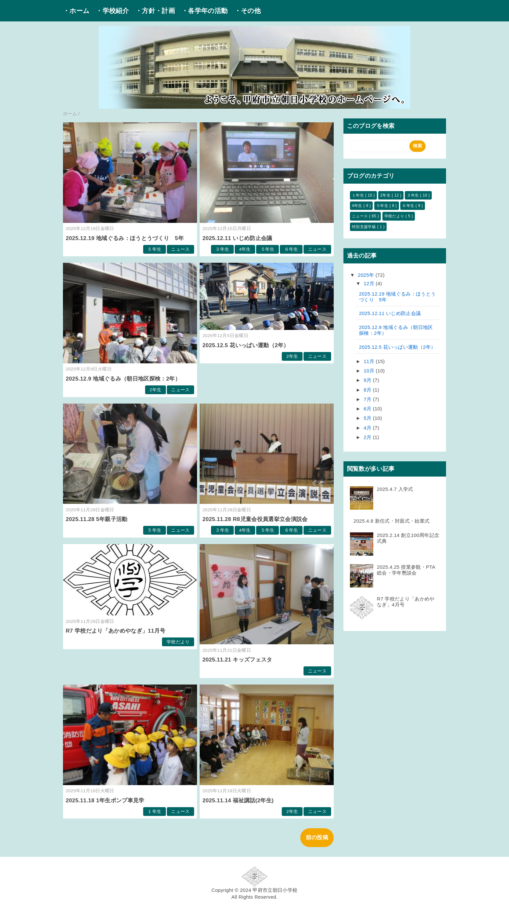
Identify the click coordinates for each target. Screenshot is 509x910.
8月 (368, 390)
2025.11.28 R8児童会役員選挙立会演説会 (255, 519)
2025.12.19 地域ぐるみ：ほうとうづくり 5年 (125, 238)
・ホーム (76, 10)
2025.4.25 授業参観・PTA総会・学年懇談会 (406, 570)
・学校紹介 (112, 10)
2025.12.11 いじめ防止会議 (237, 238)
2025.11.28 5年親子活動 (97, 519)
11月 (370, 361)
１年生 (154, 811)
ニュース (180, 249)
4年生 (245, 249)
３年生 (222, 249)
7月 (368, 399)
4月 (368, 428)
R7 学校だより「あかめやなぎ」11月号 (116, 631)
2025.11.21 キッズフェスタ (237, 660)
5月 (368, 418)
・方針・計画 (155, 10)
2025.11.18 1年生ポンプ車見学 (105, 800)
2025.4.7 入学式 (395, 489)
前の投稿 (317, 837)
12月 (370, 283)
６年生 (291, 249)
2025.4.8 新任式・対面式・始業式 (391, 521)
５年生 (154, 249)
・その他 (247, 10)
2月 (368, 437)
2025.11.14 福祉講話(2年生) (238, 800)
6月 (368, 408)
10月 (370, 370)
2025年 (367, 275)
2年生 (156, 389)
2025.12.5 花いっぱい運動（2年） (246, 345)
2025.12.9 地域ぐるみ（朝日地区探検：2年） (123, 379)
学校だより (178, 641)
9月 (368, 380)
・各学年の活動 (204, 10)
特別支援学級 (364, 226)
